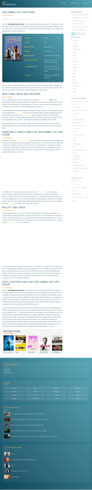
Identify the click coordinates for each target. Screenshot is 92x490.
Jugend (86, 197)
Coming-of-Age (76, 184)
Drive (73, 147)
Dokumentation (76, 49)
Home (63, 3)
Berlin (79, 181)
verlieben (11, 203)
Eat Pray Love (57, 352)
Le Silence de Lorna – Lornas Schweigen (79, 112)
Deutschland (75, 188)
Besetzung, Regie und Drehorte (81, 14)
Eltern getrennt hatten (22, 140)
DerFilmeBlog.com (12, 364)
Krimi (73, 70)
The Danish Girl (76, 159)
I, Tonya (74, 132)
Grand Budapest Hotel (77, 165)
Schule (73, 200)
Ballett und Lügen (78, 24)
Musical (74, 73)
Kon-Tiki (74, 138)
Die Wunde (44, 352)
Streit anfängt (41, 192)
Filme (73, 58)
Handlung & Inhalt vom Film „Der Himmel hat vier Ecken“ (81, 19)
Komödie (74, 67)
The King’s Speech (76, 144)
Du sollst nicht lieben (77, 119)
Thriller (73, 89)
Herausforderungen (77, 197)
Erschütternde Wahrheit (78, 125)
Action (73, 43)
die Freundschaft (12, 222)
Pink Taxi (31, 352)
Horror (73, 64)
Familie (74, 191)
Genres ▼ (74, 3)
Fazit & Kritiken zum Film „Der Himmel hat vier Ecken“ (80, 28)
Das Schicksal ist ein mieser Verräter (79, 151)
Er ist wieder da (76, 107)
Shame (73, 141)
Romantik (50, 47)
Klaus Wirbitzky (44, 100)
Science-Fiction (76, 86)
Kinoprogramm (7, 372)
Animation (74, 46)
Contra (73, 116)
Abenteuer (74, 40)
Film (18, 312)
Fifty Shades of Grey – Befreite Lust (79, 103)
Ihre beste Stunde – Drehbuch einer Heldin (79, 170)
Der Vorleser (75, 128)
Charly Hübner (27, 115)
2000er (74, 181)
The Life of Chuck (10, 352)
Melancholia (75, 162)
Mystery (74, 76)
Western (74, 92)
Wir (17, 352)
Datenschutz (7, 369)
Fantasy (74, 55)
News (85, 3)
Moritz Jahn (18, 113)
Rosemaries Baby (76, 122)
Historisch (74, 61)
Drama (45, 47)
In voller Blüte (75, 156)
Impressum (7, 371)
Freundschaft (76, 194)
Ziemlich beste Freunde (78, 135)
